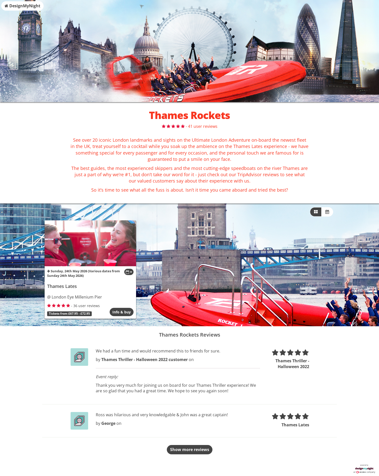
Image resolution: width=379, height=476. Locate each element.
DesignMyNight (22, 6)
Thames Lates (62, 286)
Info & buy (121, 312)
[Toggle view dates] (129, 272)
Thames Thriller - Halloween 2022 (292, 363)
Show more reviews (189, 449)
